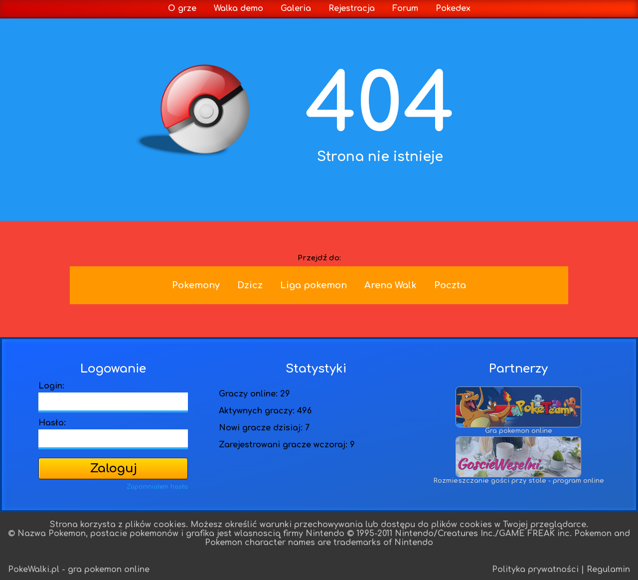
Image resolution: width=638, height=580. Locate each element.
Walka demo (238, 8)
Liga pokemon (313, 285)
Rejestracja (351, 8)
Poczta (450, 285)
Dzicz (250, 285)
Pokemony (196, 285)
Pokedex (453, 8)
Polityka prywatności (535, 569)
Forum (405, 8)
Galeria (296, 8)
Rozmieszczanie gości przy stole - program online (518, 478)
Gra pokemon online (518, 428)
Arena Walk (390, 285)
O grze (182, 8)
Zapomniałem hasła (157, 486)
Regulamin (608, 569)
